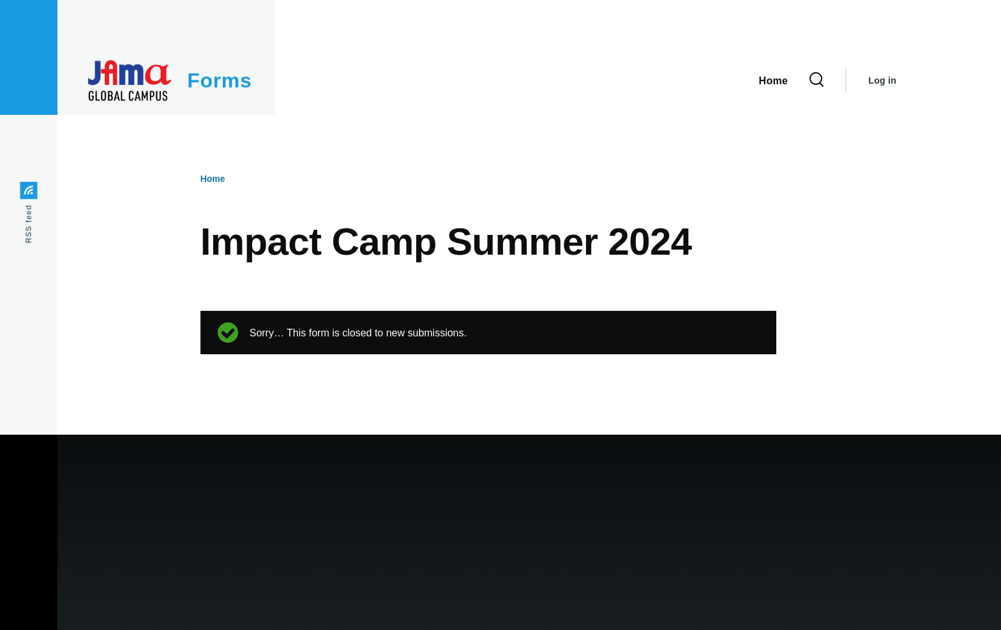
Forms (219, 80)
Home (212, 179)
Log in (882, 80)
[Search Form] (816, 80)
